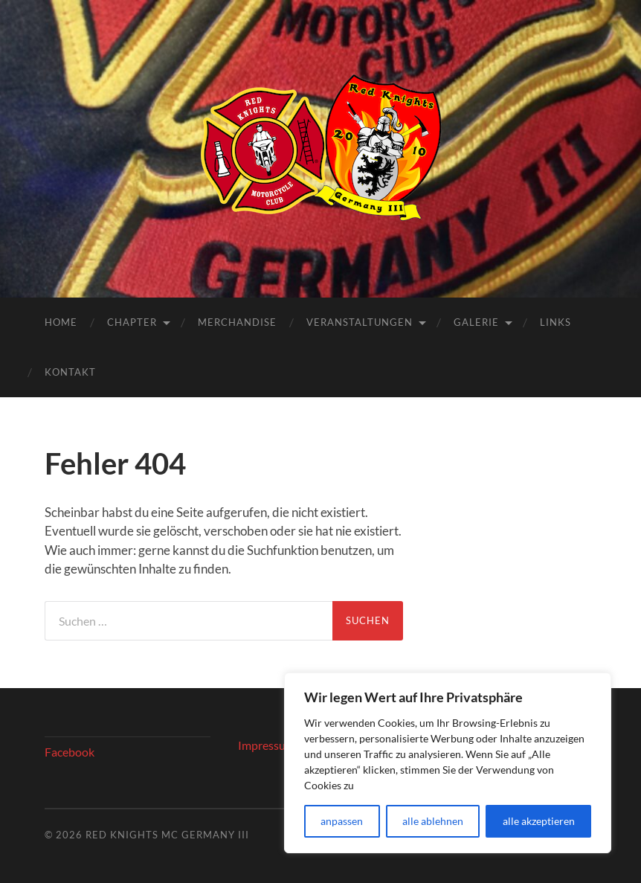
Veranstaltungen (359, 322)
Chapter (132, 322)
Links (555, 322)
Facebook (69, 752)
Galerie (476, 322)
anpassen (341, 821)
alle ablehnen (432, 821)
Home (61, 322)
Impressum (266, 745)
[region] (447, 762)
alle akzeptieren (539, 821)
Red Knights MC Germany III (167, 835)
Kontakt (70, 372)
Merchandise (237, 322)
